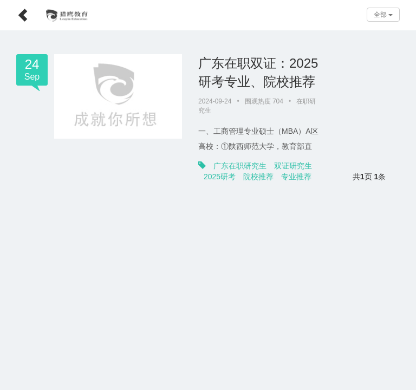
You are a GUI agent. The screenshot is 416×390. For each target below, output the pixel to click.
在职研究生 (312, 101)
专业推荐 (219, 167)
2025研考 (336, 156)
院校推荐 (374, 156)
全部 (383, 14)
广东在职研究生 (239, 156)
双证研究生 (293, 156)
